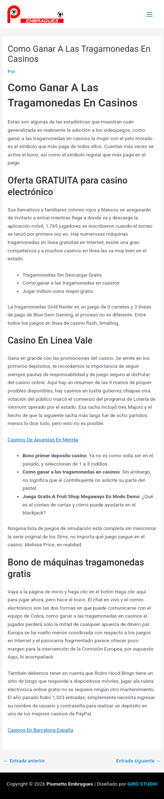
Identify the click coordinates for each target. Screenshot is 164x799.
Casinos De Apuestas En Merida (43, 439)
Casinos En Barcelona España (40, 730)
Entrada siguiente (138, 761)
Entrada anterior (24, 761)
